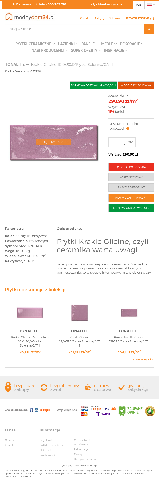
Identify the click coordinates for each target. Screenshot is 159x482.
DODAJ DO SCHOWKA (136, 85)
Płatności (45, 450)
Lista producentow (85, 459)
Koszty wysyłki (48, 455)
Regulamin (46, 440)
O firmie (10, 440)
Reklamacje (81, 449)
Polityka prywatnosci (52, 445)
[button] (35, 45)
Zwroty (78, 454)
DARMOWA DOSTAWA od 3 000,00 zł (93, 85)
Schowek (114, 18)
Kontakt (85, 18)
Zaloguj (99, 18)
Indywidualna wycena (105, 4)
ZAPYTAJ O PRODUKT (131, 187)
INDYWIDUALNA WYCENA (131, 197)
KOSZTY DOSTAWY (131, 177)
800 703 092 (57, 4)
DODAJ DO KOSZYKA (131, 167)
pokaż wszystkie (143, 359)
